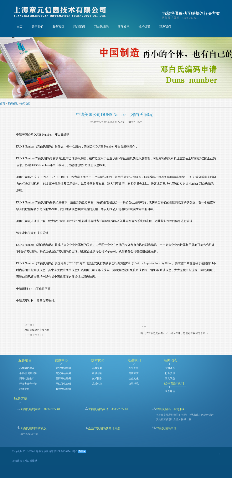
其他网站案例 (63, 388)
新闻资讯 (123, 26)
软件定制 (24, 388)
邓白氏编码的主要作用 (37, 329)
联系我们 (165, 26)
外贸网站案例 (63, 373)
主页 (19, 26)
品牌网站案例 (63, 378)
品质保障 (97, 383)
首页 (2, 103)
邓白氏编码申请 (166, 428)
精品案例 (79, 26)
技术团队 (97, 378)
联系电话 (170, 391)
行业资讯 (170, 373)
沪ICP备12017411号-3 (65, 451)
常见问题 (170, 378)
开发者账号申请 (28, 383)
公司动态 (25, 103)
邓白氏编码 (101, 26)
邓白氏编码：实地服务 (170, 409)
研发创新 (97, 373)
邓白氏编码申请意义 (33, 428)
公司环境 (134, 383)
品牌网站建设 (26, 368)
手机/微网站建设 (28, 373)
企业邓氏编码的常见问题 (104, 428)
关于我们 (37, 26)
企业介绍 (134, 368)
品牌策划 (97, 368)
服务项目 (58, 26)
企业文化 (134, 378)
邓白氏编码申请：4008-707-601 (40, 409)
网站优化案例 (63, 383)
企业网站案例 (63, 368)
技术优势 (144, 26)
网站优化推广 (26, 378)
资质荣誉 (134, 373)
